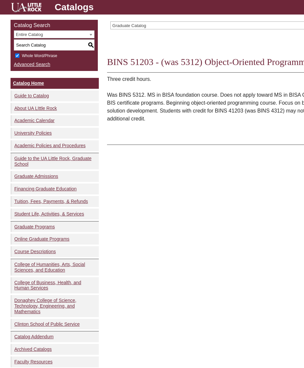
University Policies (33, 133)
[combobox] (54, 34)
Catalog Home (28, 83)
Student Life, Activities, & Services (49, 214)
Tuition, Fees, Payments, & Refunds (51, 201)
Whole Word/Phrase (39, 55)
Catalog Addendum (34, 336)
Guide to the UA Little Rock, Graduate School (53, 161)
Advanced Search (32, 64)
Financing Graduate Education (45, 188)
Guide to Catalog (31, 95)
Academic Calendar (34, 120)
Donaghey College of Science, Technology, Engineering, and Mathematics (45, 306)
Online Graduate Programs (41, 239)
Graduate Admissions (36, 176)
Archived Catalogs (33, 349)
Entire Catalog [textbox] (29, 34)
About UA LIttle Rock (35, 108)
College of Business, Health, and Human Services (47, 285)
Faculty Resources (33, 361)
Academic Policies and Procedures (50, 145)
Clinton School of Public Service (47, 324)
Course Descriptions (35, 251)
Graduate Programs (34, 226)
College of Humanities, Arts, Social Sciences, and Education (49, 267)
